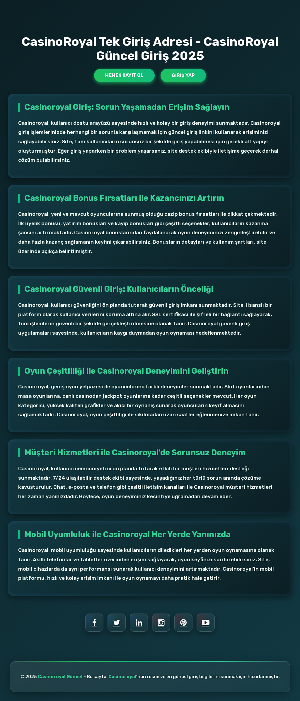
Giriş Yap (183, 75)
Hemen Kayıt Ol (124, 75)
